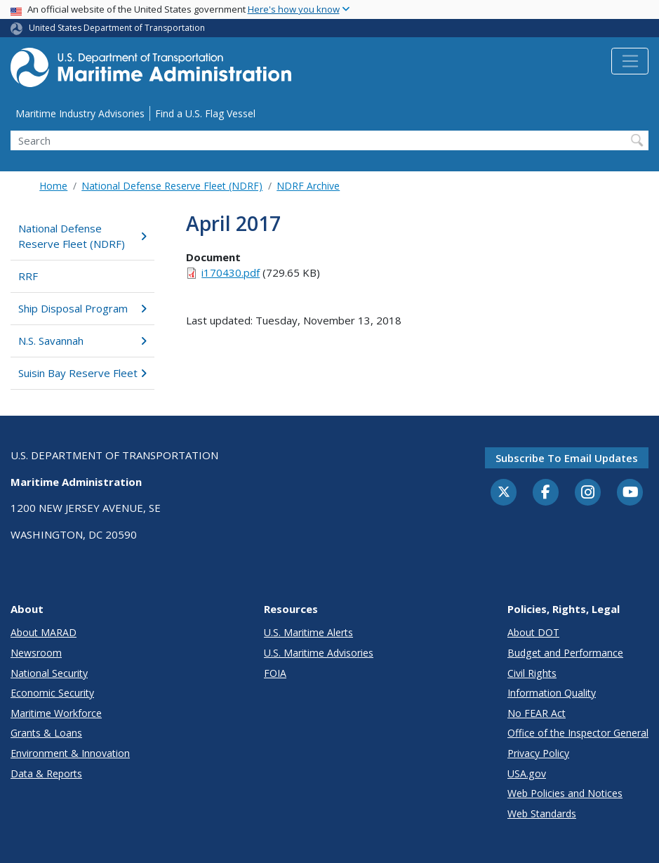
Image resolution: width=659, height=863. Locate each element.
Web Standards (541, 813)
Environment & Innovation (70, 753)
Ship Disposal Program (82, 308)
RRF (28, 276)
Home (53, 185)
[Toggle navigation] (629, 61)
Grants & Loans (46, 732)
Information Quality (551, 692)
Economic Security (52, 692)
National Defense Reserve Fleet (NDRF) (171, 185)
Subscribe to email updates (566, 458)
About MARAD (43, 632)
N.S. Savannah (82, 341)
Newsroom (36, 652)
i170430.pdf (230, 272)
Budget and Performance (565, 652)
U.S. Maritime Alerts (308, 632)
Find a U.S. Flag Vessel (205, 113)
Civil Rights (532, 673)
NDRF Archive (308, 185)
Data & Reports (46, 773)
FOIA (275, 673)
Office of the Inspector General (577, 732)
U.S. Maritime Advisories (318, 652)
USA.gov (526, 773)
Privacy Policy (538, 753)
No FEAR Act (536, 713)
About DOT (533, 632)
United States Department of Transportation (117, 28)
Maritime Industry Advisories (80, 113)
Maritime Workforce (56, 713)
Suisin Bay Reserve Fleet (82, 373)
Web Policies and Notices (565, 793)
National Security (49, 673)
